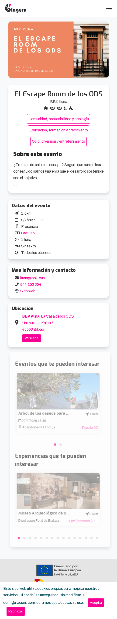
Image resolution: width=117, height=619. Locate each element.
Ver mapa (31, 338)
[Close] (96, 602)
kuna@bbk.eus (32, 278)
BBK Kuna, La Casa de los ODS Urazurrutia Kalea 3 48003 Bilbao (48, 322)
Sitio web (27, 291)
